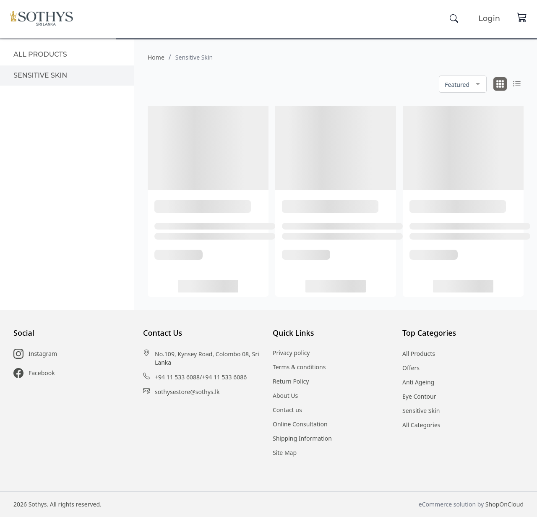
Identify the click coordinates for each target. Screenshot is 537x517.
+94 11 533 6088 (177, 377)
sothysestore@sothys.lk (187, 392)
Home (156, 57)
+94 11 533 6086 (224, 377)
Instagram (43, 354)
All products (40, 54)
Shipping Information (302, 438)
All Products (418, 354)
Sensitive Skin (40, 75)
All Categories (421, 425)
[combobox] (463, 84)
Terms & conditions (299, 367)
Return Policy (291, 381)
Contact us (287, 410)
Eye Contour (419, 396)
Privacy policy (291, 353)
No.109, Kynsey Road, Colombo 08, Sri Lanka (207, 358)
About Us (285, 396)
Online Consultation (300, 424)
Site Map (285, 453)
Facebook (42, 373)
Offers (411, 368)
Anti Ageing (418, 382)
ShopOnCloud (504, 504)
